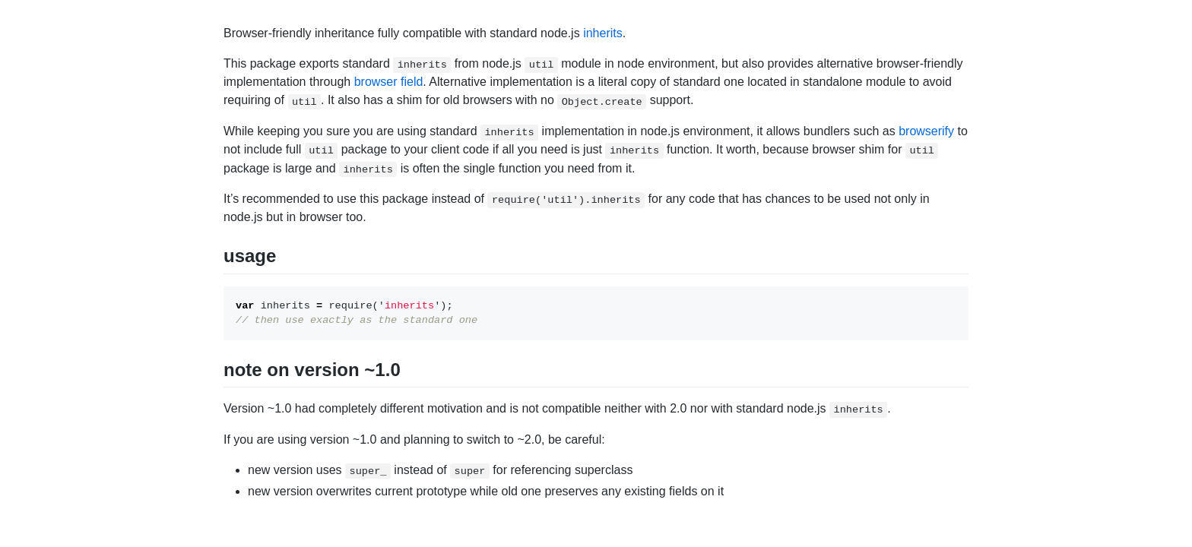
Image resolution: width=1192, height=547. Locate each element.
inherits (603, 33)
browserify (926, 131)
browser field (388, 81)
